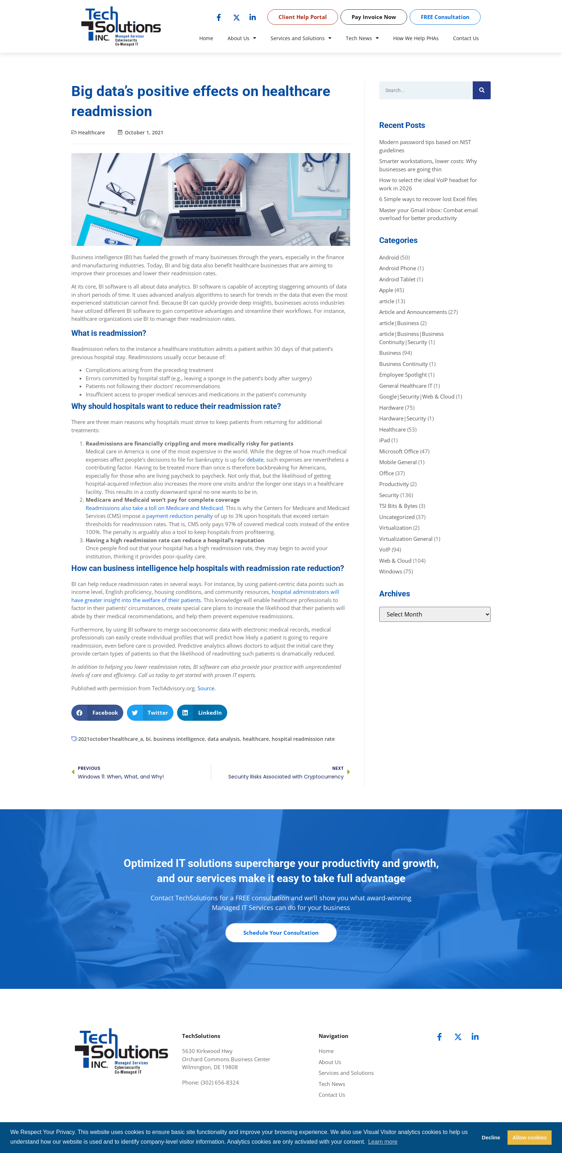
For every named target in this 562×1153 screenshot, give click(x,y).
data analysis (224, 738)
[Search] (482, 90)
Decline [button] (491, 1137)
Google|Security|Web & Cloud (416, 396)
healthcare (256, 738)
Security (389, 495)
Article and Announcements (413, 311)
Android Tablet (397, 279)
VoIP (384, 549)
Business (390, 352)
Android (389, 257)
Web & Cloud (395, 560)
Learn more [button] (382, 1142)
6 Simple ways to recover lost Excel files (428, 199)
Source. (206, 688)
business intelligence (179, 738)
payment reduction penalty (179, 515)
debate (255, 459)
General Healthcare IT (405, 385)
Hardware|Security (402, 418)
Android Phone (397, 268)
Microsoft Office (399, 451)
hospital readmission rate (303, 738)
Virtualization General (406, 538)
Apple (386, 290)
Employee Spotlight (403, 374)
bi (148, 738)
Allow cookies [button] (530, 1137)
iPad (384, 440)
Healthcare (91, 132)
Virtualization (395, 527)
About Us (242, 38)
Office (386, 473)
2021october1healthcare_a (110, 738)
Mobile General (398, 462)
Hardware (391, 407)
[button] (97, 713)
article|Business (399, 323)
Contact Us (466, 38)
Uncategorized (397, 516)
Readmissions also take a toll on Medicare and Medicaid (154, 507)
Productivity (394, 483)
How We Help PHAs (416, 38)
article (386, 301)
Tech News (362, 38)
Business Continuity (403, 363)
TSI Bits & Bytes (398, 505)
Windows (390, 571)
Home (206, 38)
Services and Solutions (301, 38)
